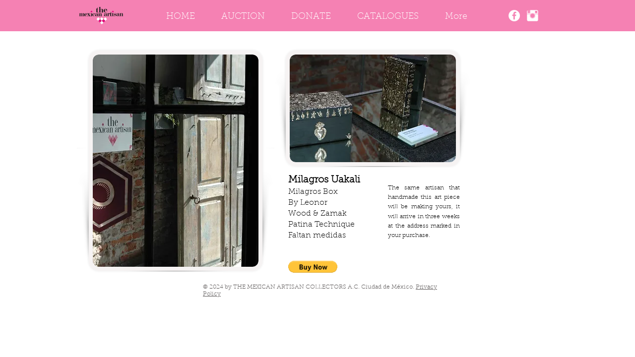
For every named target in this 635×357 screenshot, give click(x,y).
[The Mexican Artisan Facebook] (514, 15)
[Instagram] (532, 15)
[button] (312, 267)
